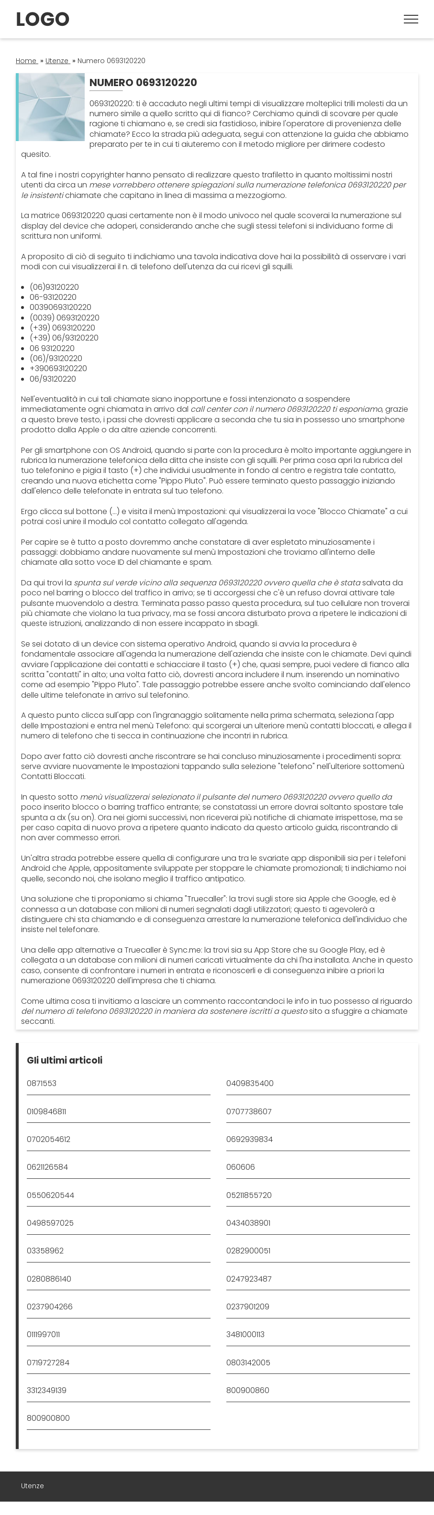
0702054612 (48, 1139)
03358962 (45, 1250)
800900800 (48, 1418)
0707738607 (249, 1111)
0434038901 (248, 1223)
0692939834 (249, 1139)
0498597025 (50, 1223)
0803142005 (248, 1362)
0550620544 (50, 1195)
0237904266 (50, 1306)
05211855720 (249, 1195)
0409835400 (250, 1083)
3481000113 (245, 1334)
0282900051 (248, 1250)
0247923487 (249, 1278)
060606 (240, 1167)
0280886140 (49, 1278)
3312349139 (47, 1390)
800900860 (247, 1390)
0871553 (41, 1083)
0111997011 (43, 1334)
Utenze (32, 1486)
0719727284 (48, 1362)
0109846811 (46, 1111)
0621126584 (47, 1167)
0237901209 (247, 1306)
